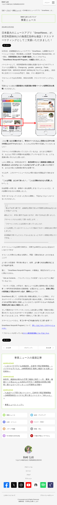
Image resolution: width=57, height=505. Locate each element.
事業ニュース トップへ (14, 405)
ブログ (28, 475)
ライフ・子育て (39, 422)
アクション (28, 478)
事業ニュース (11, 415)
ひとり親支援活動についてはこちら (36, 333)
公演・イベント (12, 422)
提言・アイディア (40, 415)
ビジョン (28, 471)
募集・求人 (37, 429)
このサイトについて (9, 495)
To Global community (13, 436)
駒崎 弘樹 (13, 3)
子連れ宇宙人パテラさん (42, 436)
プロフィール (28, 467)
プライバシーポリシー (47, 495)
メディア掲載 (11, 429)
